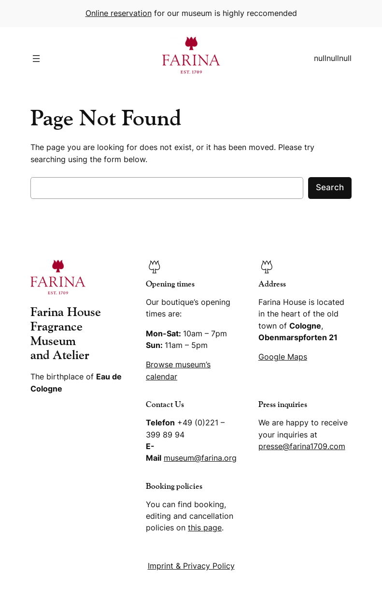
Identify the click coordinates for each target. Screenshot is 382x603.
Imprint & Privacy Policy (191, 566)
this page (205, 527)
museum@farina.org (200, 458)
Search (330, 187)
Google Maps (282, 357)
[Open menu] (36, 58)
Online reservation (118, 13)
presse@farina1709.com (301, 446)
